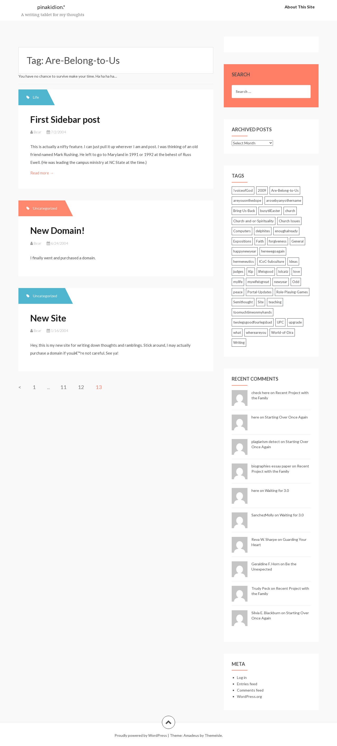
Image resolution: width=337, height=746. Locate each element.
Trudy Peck (260, 588)
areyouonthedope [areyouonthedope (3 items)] (247, 200)
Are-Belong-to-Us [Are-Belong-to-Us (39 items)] (285, 190)
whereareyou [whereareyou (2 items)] (256, 332)
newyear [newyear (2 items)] (280, 282)
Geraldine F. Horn (265, 564)
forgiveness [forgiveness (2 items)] (277, 241)
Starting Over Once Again (286, 417)
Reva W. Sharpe (264, 539)
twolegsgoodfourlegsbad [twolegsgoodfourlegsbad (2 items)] (252, 322)
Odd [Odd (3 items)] (295, 282)
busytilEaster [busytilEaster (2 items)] (270, 211)
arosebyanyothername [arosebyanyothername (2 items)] (283, 200)
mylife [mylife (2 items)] (237, 282)
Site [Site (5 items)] (261, 302)
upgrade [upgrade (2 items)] (295, 322)
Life (36, 97)
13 (99, 387)
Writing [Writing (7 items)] (239, 342)
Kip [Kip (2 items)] (250, 271)
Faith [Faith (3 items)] (260, 241)
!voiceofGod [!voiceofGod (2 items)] (243, 190)
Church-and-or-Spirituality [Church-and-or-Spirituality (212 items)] (253, 221)
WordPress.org (249, 696)
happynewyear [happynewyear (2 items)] (244, 251)
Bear (37, 132)
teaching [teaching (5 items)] (275, 302)
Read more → (42, 172)
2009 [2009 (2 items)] (262, 190)
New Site (48, 317)
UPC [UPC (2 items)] (280, 322)
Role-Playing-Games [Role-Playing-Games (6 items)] (292, 292)
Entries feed (247, 684)
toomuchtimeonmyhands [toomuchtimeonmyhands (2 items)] (252, 312)
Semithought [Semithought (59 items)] (243, 302)
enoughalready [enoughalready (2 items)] (286, 231)
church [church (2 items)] (290, 211)
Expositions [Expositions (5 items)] (242, 241)
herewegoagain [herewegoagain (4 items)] (273, 251)
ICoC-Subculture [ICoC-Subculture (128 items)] (271, 261)
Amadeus (191, 735)
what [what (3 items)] (237, 332)
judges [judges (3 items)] (238, 271)
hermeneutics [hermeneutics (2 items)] (243, 261)
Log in (242, 677)
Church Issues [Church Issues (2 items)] (289, 221)
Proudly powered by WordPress (141, 735)
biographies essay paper (271, 466)
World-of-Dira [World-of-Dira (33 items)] (282, 332)
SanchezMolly (262, 515)
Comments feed (250, 690)
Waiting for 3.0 (277, 490)
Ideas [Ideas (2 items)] (293, 261)
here (255, 417)
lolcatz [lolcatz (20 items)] (283, 271)
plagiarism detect (265, 441)
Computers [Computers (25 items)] (242, 231)
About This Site (300, 6)
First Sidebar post (65, 119)
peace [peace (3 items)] (237, 292)
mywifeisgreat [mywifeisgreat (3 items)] (258, 282)
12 (81, 387)
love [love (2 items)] (296, 271)
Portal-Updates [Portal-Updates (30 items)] (259, 292)
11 (63, 387)
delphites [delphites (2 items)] (263, 231)
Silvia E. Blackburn (265, 613)
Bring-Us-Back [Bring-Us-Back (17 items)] (244, 211)
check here (260, 392)
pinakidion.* (51, 7)
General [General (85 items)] (297, 241)
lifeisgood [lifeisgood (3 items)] (265, 271)
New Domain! (57, 230)
